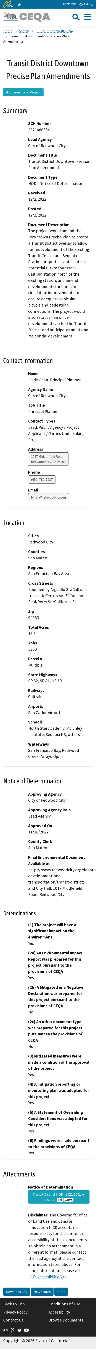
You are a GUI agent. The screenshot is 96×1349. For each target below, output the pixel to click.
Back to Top (14, 1303)
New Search (42, 1291)
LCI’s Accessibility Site (47, 1276)
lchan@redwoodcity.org (48, 497)
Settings (86, 4)
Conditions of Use (64, 1303)
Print (61, 1291)
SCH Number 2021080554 (54, 31)
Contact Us (69, 4)
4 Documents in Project (23, 92)
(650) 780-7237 (42, 479)
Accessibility (59, 1312)
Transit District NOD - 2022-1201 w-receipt (59, 1197)
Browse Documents (66, 1320)
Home (7, 31)
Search (24, 31)
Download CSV (16, 1291)
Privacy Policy (15, 1312)
